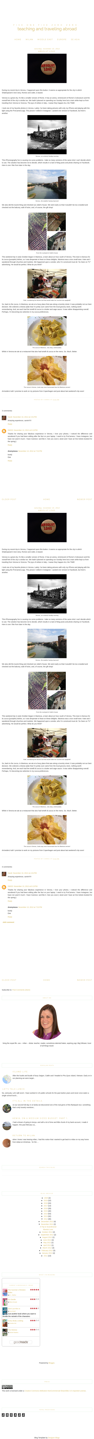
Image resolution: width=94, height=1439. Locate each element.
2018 (45, 1203)
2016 (45, 1208)
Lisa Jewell (13, 1311)
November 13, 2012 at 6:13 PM (26, 430)
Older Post (9, 499)
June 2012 (47, 1240)
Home (17, 39)
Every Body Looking (15, 1321)
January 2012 (47, 1253)
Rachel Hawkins (14, 1332)
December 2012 (47, 1222)
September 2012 (47, 1235)
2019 (45, 1200)
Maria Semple (13, 1302)
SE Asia (75, 39)
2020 (46, 1198)
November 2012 (47, 1224)
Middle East (45, 39)
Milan (29, 39)
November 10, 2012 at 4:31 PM (25, 417)
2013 (45, 1216)
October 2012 (47, 1232)
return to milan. (24, 1135)
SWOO (10, 430)
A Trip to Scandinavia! (48, 1227)
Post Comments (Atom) (21, 990)
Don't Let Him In (14, 1309)
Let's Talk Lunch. (14, 1089)
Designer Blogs (54, 1438)
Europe (62, 39)
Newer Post (84, 499)
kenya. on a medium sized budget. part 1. (40, 1118)
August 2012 (47, 1237)
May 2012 (47, 1243)
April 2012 (47, 1245)
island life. (20, 1072)
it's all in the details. (27, 1101)
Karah (10, 417)
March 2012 (47, 1248)
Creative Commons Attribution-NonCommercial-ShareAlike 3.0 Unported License (55, 1391)
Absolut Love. (48, 1229)
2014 (45, 1214)
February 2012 (47, 1250)
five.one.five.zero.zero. (47, 25)
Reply (10, 424)
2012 (45, 1219)
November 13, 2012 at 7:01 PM (30, 451)
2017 (45, 1206)
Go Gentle (12, 1299)
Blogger (51, 1363)
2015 (45, 1211)
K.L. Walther (13, 1295)
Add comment (8, 922)
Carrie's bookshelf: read (21, 1285)
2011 (45, 1256)
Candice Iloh (13, 1323)
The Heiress (12, 1330)
